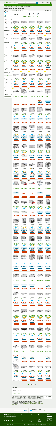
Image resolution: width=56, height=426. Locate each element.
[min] (6, 74)
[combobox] (27, 3)
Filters (5, 10)
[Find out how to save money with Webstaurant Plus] (14, 28)
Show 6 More (8, 28)
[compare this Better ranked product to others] (21, 35)
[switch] (51, 10)
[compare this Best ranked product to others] (45, 35)
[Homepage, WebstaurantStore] (10, 2)
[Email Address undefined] (47, 66)
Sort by (18, 10)
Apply (8, 75)
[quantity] (13, 33)
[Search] (10, 96)
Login (15, 48)
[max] (10, 74)
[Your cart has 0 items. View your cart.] (51, 3)
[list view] (16, 10)
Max (8, 73)
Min (4, 73)
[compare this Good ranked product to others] (21, 180)
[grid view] (13, 10)
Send (49, 66)
